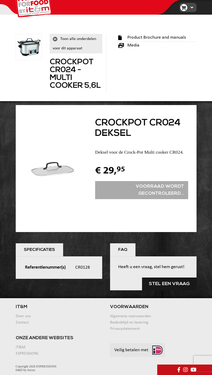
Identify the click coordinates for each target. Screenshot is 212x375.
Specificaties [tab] (39, 250)
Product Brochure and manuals (152, 37)
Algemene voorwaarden (130, 316)
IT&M (20, 347)
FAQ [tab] (122, 250)
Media (128, 45)
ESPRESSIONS (27, 353)
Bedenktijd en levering (129, 322)
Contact (22, 322)
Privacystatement (125, 329)
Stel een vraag (169, 283)
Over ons (23, 316)
